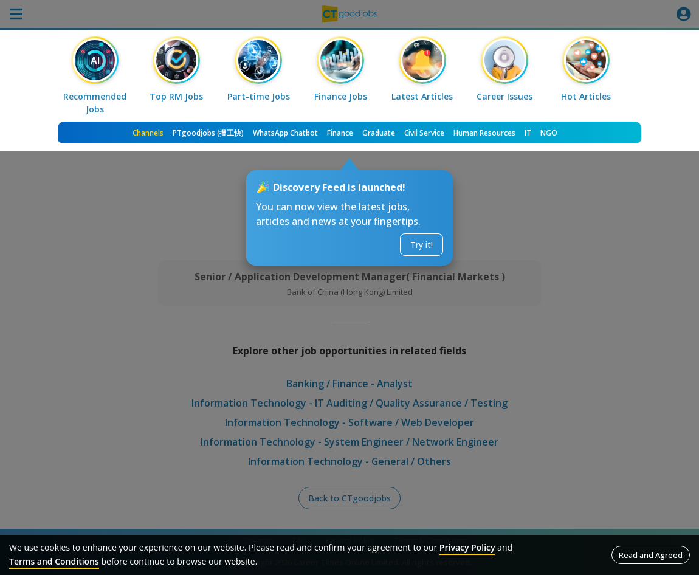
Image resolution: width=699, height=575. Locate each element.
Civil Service (424, 133)
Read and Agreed (651, 554)
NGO (548, 133)
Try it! (421, 244)
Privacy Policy (467, 547)
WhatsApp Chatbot (285, 133)
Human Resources (484, 133)
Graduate (378, 133)
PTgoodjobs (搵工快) (208, 133)
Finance (340, 133)
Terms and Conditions (54, 561)
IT (528, 133)
